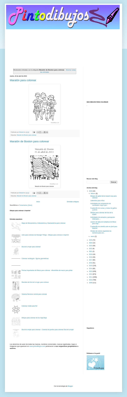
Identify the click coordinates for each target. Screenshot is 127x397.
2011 (91, 277)
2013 (91, 271)
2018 (91, 257)
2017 (91, 260)
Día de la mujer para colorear (31, 247)
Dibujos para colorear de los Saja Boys (34, 318)
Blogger (70, 386)
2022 (91, 248)
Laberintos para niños (97, 200)
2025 (91, 240)
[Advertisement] (63, 46)
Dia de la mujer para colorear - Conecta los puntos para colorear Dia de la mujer (48, 329)
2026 (91, 191)
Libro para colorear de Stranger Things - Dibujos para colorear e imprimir (45, 235)
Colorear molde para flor (29, 306)
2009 (91, 283)
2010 (91, 280)
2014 (91, 268)
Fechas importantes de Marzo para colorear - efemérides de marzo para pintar (47, 270)
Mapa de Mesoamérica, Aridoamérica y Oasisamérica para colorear (43, 223)
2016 (91, 263)
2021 (91, 251)
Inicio (38, 202)
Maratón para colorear (23, 80)
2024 (91, 243)
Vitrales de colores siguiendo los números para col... (100, 232)
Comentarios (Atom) (25, 205)
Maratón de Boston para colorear (26, 135)
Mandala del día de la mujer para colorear (35, 282)
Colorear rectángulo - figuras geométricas (35, 258)
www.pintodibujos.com (37, 346)
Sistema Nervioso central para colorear (34, 294)
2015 (91, 265)
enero (93, 236)
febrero (93, 193)
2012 (91, 274)
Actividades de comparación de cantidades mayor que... (100, 204)
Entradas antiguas (73, 202)
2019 (91, 254)
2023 (91, 246)
